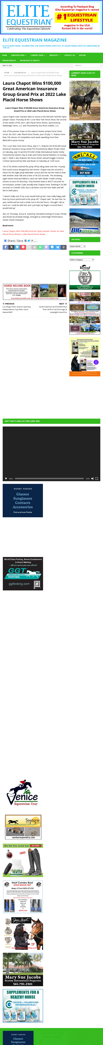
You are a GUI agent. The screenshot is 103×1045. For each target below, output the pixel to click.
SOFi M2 (82, 55)
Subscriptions (17, 55)
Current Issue (37, 55)
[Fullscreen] (96, 478)
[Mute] (92, 478)
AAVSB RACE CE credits (29, 60)
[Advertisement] (86, 395)
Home (4, 55)
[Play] (6, 478)
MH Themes (72, 1042)
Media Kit (54, 55)
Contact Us (69, 55)
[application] (51, 454)
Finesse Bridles (9, 60)
